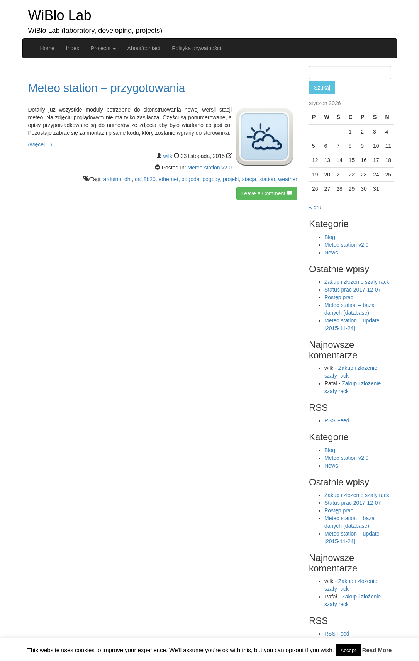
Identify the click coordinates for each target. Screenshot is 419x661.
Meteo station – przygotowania (106, 87)
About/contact (144, 48)
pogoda (191, 179)
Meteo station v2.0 (210, 167)
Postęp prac (338, 297)
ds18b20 (145, 179)
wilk (167, 156)
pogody (211, 179)
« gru (315, 207)
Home (47, 48)
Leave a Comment (266, 193)
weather (287, 179)
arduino (112, 179)
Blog (329, 237)
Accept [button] (348, 650)
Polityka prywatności (196, 48)
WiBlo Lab (60, 15)
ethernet (168, 179)
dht (128, 179)
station (267, 179)
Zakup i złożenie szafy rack (356, 282)
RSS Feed (336, 420)
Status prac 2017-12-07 (352, 289)
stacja (249, 179)
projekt (231, 179)
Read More (377, 650)
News (331, 252)
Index (72, 48)
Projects (103, 48)
